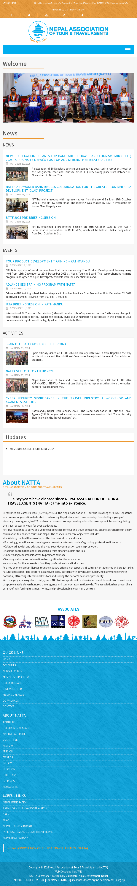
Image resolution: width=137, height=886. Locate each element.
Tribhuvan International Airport (26, 808)
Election (9, 769)
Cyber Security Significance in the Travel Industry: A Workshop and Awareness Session (68, 400)
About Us (9, 722)
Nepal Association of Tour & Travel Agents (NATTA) (47, 848)
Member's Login (60, 9)
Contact (9, 706)
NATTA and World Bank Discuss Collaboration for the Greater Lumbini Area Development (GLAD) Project (68, 189)
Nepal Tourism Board (17, 826)
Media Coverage (13, 694)
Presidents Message (16, 728)
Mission (8, 751)
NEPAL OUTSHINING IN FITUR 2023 (30, 445)
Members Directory (16, 677)
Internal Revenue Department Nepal (28, 832)
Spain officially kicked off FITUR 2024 (36, 344)
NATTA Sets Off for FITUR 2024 (29, 371)
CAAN (6, 814)
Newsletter (11, 786)
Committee (10, 739)
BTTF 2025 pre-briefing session (31, 217)
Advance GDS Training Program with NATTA (40, 284)
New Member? (77, 9)
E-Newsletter (12, 689)
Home (6, 659)
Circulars (10, 775)
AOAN (6, 820)
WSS (80, 871)
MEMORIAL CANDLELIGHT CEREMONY (32, 450)
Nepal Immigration (15, 802)
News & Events (12, 671)
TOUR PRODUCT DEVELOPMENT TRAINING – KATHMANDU (48, 261)
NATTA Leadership (14, 734)
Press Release (12, 683)
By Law (7, 763)
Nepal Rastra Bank (15, 837)
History (8, 745)
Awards (8, 757)
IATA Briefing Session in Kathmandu (34, 304)
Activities (9, 665)
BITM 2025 (9, 781)
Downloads (11, 700)
